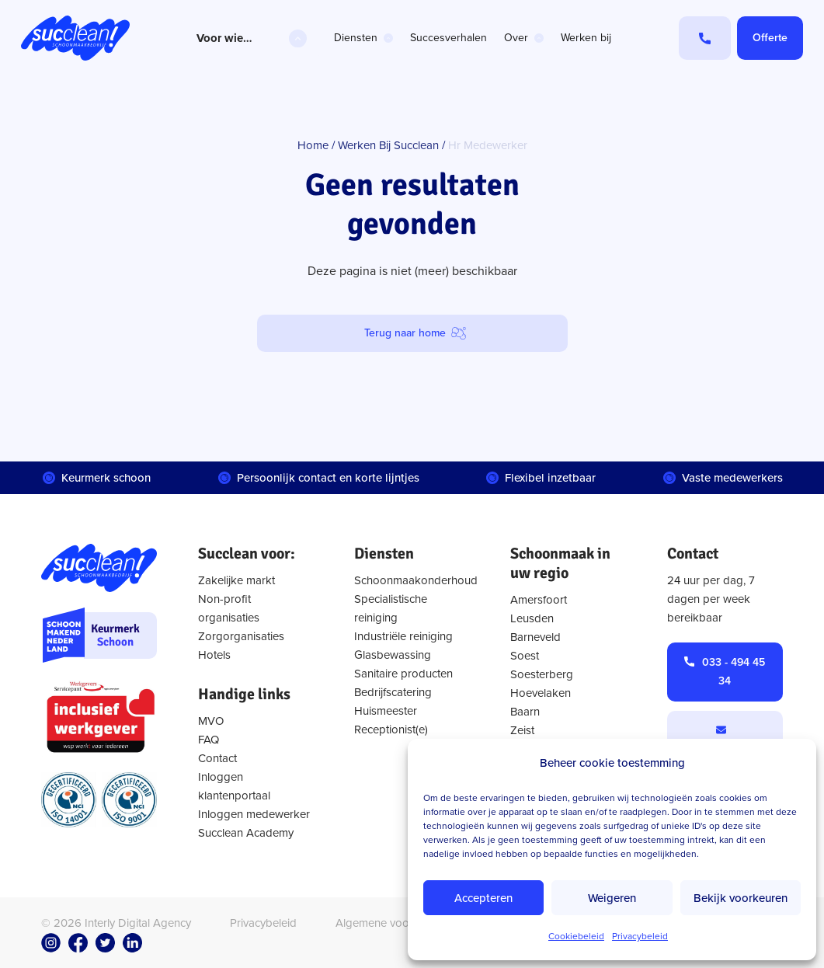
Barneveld (535, 637)
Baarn (525, 711)
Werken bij (586, 38)
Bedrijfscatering (393, 692)
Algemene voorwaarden (396, 922)
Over (516, 38)
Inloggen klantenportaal (234, 786)
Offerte (770, 38)
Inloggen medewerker (254, 814)
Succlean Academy (246, 832)
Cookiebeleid (576, 936)
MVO (211, 720)
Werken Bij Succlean (388, 145)
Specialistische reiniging (390, 608)
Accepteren (483, 898)
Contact (217, 758)
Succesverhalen (448, 38)
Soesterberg (541, 674)
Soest (524, 655)
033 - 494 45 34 (733, 671)
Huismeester (385, 710)
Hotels (214, 654)
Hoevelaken (540, 693)
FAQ (208, 739)
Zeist (522, 730)
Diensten (355, 38)
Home (313, 145)
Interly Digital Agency (138, 922)
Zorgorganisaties (241, 636)
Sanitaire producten (403, 673)
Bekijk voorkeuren (740, 898)
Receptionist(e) (391, 729)
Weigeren (612, 898)
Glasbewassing (392, 654)
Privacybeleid (640, 936)
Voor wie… (224, 38)
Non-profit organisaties (228, 608)
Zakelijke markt (236, 580)
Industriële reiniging (403, 636)
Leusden (532, 618)
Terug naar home (405, 333)
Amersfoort (538, 599)
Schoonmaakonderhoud (412, 580)
